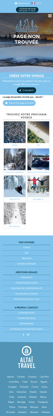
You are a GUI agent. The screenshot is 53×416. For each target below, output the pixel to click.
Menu (50, 15)
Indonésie (21, 392)
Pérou (12, 407)
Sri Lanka (10, 412)
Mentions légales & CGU (26, 299)
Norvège (21, 402)
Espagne (12, 386)
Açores (10, 376)
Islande (43, 392)
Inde (11, 392)
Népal (11, 402)
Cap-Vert (44, 376)
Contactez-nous (26, 318)
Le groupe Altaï (26, 313)
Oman (32, 402)
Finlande (24, 386)
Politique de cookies (26, 294)
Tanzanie (34, 412)
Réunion (34, 407)
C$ (37, 3)
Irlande (33, 392)
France (35, 386)
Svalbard (22, 412)
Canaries (32, 376)
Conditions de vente (26, 283)
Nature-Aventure (26, 264)
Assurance (26, 277)
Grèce (44, 386)
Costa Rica (14, 381)
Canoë (26, 247)
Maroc (43, 397)
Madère (33, 397)
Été (26, 253)
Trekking (27, 258)
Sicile (44, 407)
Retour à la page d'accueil (21, 103)
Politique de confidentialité (26, 288)
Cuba (24, 381)
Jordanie (22, 397)
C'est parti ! (28, 90)
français (33, 3)
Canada (21, 376)
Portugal (23, 407)
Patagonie (43, 402)
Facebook (23, 334)
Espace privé (23, 3)
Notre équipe (26, 323)
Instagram (28, 334)
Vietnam (46, 412)
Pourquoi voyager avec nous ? (26, 329)
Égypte (44, 381)
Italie (11, 397)
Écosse (34, 381)
